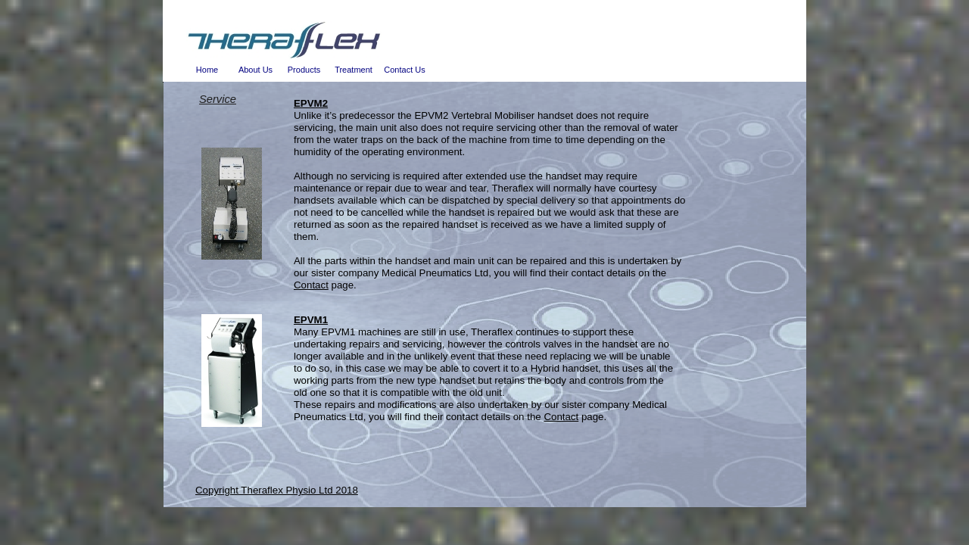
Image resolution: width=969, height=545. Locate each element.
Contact (311, 285)
